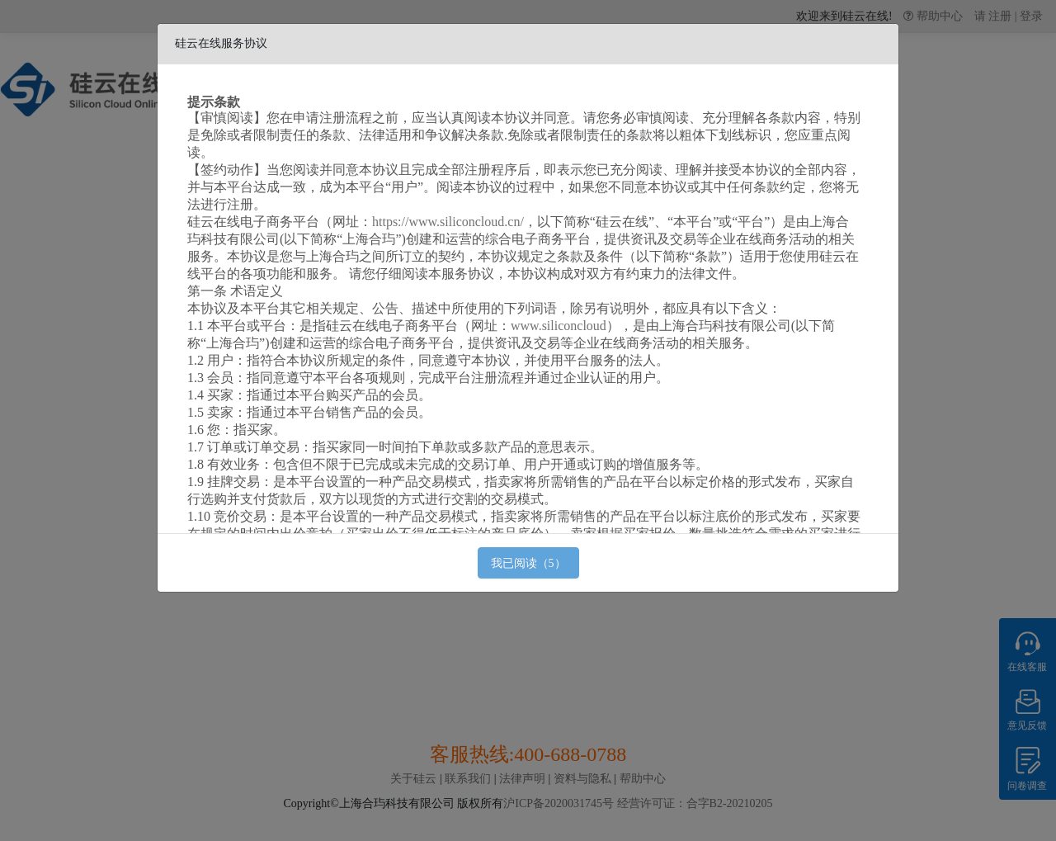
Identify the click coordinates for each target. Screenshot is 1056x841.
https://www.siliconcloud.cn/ (448, 222)
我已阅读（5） (528, 563)
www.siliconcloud (558, 326)
